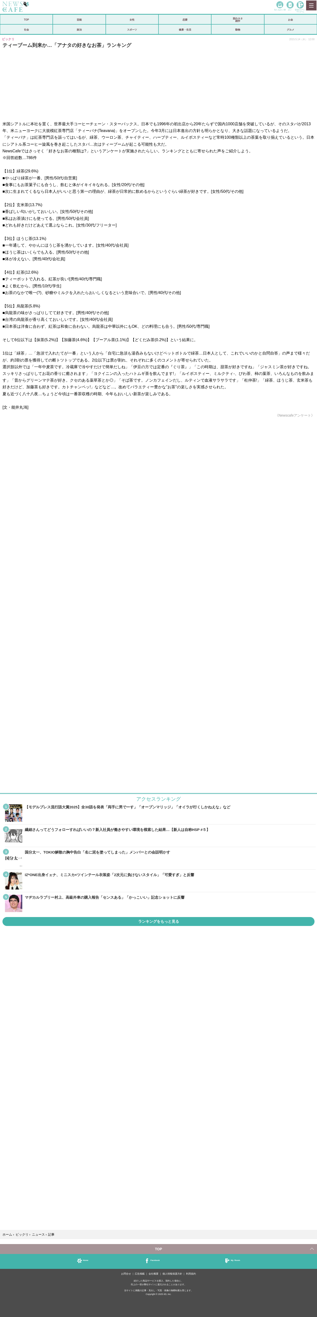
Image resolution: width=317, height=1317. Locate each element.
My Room (235, 1260)
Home (85, 1260)
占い (290, 9)
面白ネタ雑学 (238, 19)
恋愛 (185, 19)
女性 (132, 19)
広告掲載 (140, 1273)
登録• (300, 10)
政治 (79, 29)
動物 (237, 29)
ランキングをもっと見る (158, 921)
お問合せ (126, 1273)
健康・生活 (185, 29)
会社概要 (153, 1273)
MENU (311, 5)
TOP (26, 19)
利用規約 (191, 1273)
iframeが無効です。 (158, 582)
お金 (290, 19)
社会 (26, 29)
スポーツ (132, 29)
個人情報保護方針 (172, 1273)
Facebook (155, 1260)
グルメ (290, 29)
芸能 (79, 19)
